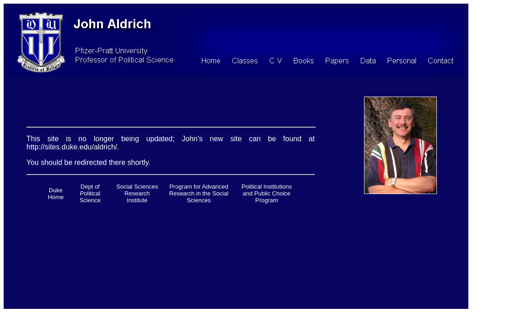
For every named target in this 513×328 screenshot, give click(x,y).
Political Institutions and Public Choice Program (266, 193)
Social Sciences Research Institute (137, 193)
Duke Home (56, 193)
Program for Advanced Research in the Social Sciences (198, 193)
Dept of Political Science (90, 193)
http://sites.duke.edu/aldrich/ (71, 147)
